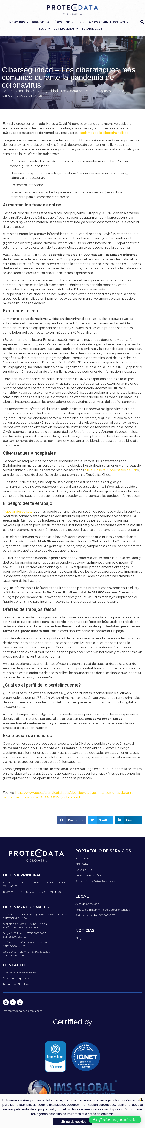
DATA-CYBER (83, 869)
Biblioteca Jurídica (47, 22)
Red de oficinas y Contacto (19, 972)
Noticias (24, 91)
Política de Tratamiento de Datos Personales (102, 909)
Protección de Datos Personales (95, 881)
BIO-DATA (81, 864)
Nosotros (18, 22)
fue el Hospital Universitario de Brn (111, 470)
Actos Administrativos (108, 22)
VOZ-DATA (82, 858)
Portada (8, 91)
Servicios (75, 22)
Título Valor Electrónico (89, 875)
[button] (71, 820)
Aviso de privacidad (87, 903)
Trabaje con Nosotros (16, 983)
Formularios (92, 28)
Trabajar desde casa (17, 511)
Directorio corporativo (17, 978)
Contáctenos (66, 28)
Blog (44, 28)
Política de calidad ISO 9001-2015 (95, 915)
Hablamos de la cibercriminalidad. (104, 133)
